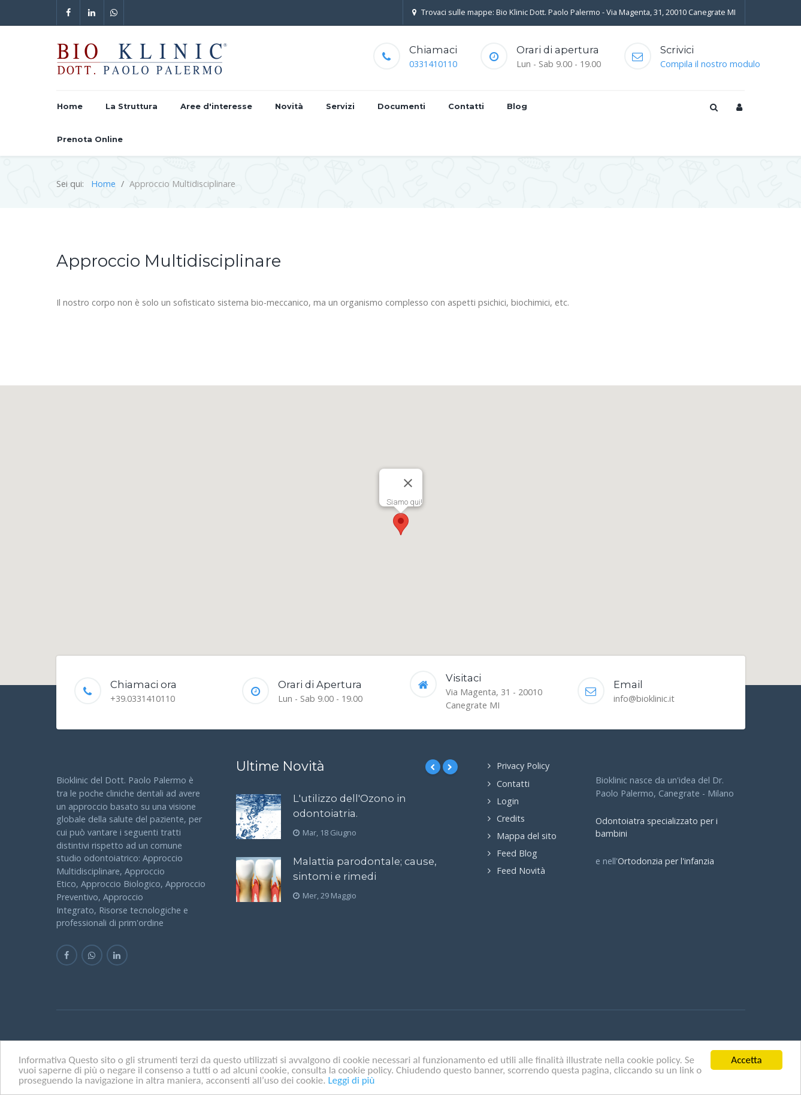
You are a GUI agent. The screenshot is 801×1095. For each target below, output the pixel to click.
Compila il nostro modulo (710, 64)
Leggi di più (351, 1080)
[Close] (408, 483)
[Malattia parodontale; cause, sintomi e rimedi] (258, 879)
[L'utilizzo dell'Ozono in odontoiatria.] (258, 816)
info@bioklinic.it (644, 698)
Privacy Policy (523, 765)
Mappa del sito (527, 835)
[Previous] (432, 766)
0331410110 (433, 64)
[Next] (450, 766)
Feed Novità (521, 870)
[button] (401, 524)
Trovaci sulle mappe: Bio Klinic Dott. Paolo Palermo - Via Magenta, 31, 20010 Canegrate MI (574, 12)
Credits (511, 818)
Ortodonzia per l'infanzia (666, 861)
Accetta (746, 1060)
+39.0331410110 (142, 698)
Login (508, 801)
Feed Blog (517, 853)
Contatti (513, 783)
